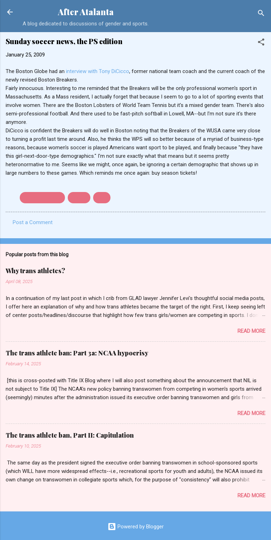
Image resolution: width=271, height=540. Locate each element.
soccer (79, 197)
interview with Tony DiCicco (97, 71)
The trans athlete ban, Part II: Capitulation (70, 435)
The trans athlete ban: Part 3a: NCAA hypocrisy (77, 353)
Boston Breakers (42, 197)
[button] (261, 43)
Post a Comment (33, 222)
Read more (251, 331)
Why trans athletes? (35, 270)
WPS (101, 197)
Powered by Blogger (136, 526)
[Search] (261, 14)
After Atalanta (86, 11)
